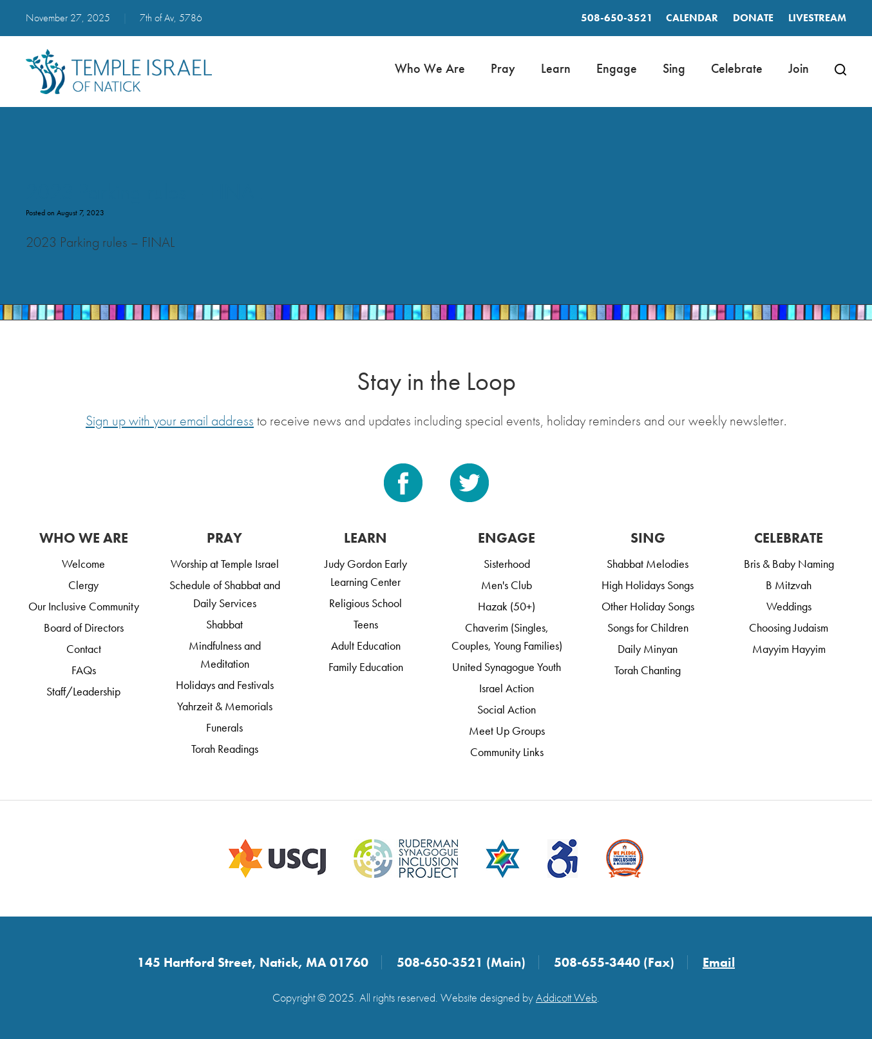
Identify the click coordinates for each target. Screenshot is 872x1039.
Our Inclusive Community (83, 606)
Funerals (224, 727)
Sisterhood (507, 563)
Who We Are (430, 68)
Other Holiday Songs (648, 606)
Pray (503, 68)
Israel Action (506, 688)
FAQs (83, 670)
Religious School (365, 603)
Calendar (692, 17)
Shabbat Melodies (647, 563)
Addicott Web (566, 997)
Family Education (365, 666)
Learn (556, 68)
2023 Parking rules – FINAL (144, 192)
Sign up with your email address (170, 420)
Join (798, 68)
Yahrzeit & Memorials (224, 706)
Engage (616, 68)
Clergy (83, 585)
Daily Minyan (648, 648)
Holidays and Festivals (225, 684)
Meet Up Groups (507, 730)
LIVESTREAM (817, 17)
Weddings (788, 606)
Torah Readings (224, 748)
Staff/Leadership (83, 691)
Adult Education (366, 645)
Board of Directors (84, 627)
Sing (674, 68)
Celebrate (737, 68)
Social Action (506, 709)
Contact (83, 648)
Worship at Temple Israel (225, 563)
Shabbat (224, 624)
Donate (753, 17)
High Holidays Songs (648, 585)
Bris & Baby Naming (789, 563)
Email (719, 962)
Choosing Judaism (788, 627)
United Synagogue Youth (506, 666)
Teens (366, 624)
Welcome (83, 563)
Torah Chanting (647, 670)
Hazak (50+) (506, 606)
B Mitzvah (788, 585)
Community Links (507, 751)
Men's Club (506, 585)
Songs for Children (647, 627)
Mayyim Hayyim (789, 648)
